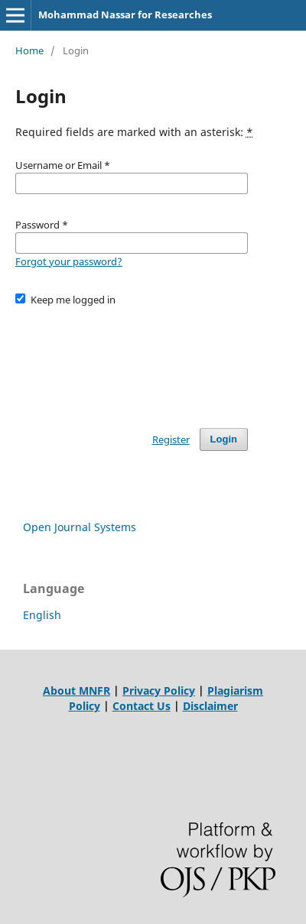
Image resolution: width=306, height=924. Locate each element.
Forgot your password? (68, 261)
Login (223, 439)
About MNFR (76, 690)
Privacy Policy (158, 690)
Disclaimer (210, 706)
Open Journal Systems (79, 527)
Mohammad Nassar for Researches (125, 14)
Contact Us (141, 706)
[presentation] (131, 360)
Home (29, 50)
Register (171, 439)
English (42, 615)
